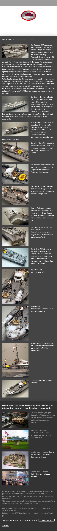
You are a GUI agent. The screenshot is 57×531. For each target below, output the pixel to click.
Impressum (5, 520)
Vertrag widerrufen (46, 520)
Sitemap (34, 520)
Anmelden (5, 526)
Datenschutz (14, 520)
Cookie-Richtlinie (25, 520)
